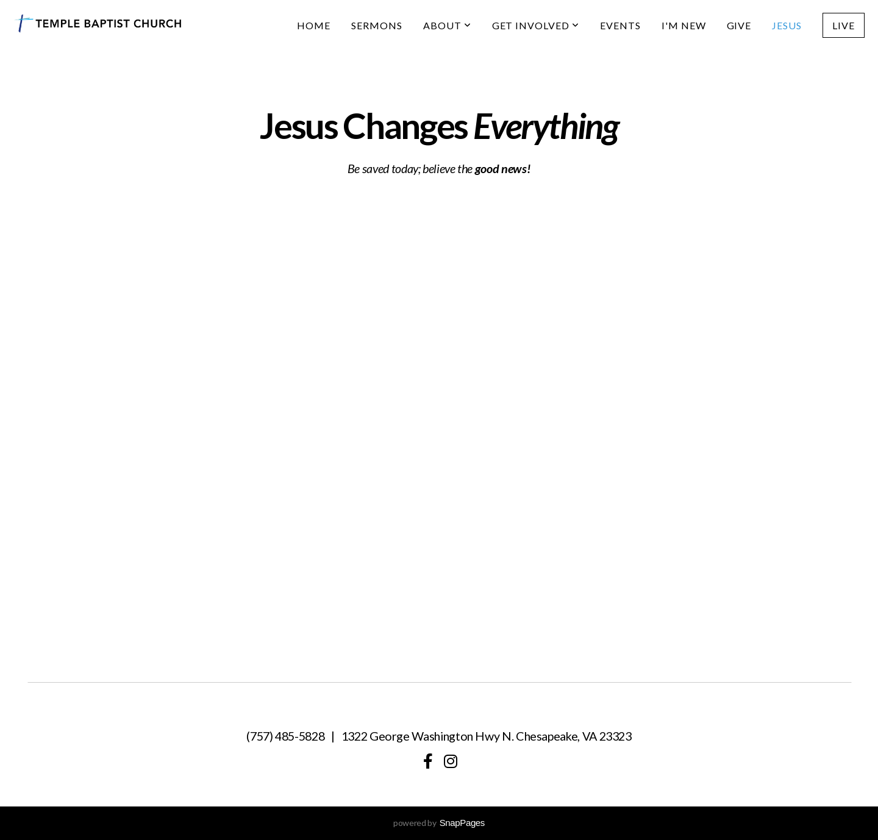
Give (739, 25)
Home (313, 25)
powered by (439, 822)
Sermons (376, 25)
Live (843, 25)
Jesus (787, 25)
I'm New (684, 25)
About (447, 25)
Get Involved (535, 25)
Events (620, 25)
